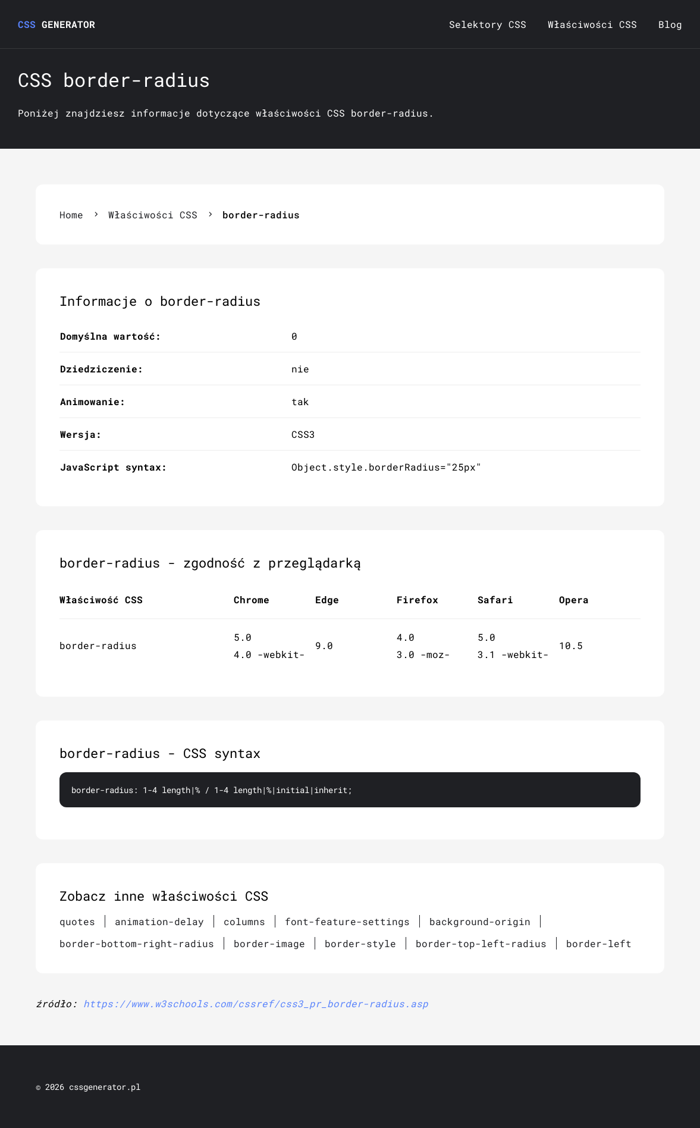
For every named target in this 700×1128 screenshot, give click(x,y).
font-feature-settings (347, 921)
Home (71, 214)
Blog (670, 24)
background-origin (480, 921)
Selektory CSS (487, 24)
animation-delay (159, 921)
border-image (269, 943)
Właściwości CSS (592, 24)
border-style (360, 943)
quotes (77, 921)
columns (244, 921)
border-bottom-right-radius (136, 943)
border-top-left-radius (481, 943)
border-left (599, 943)
